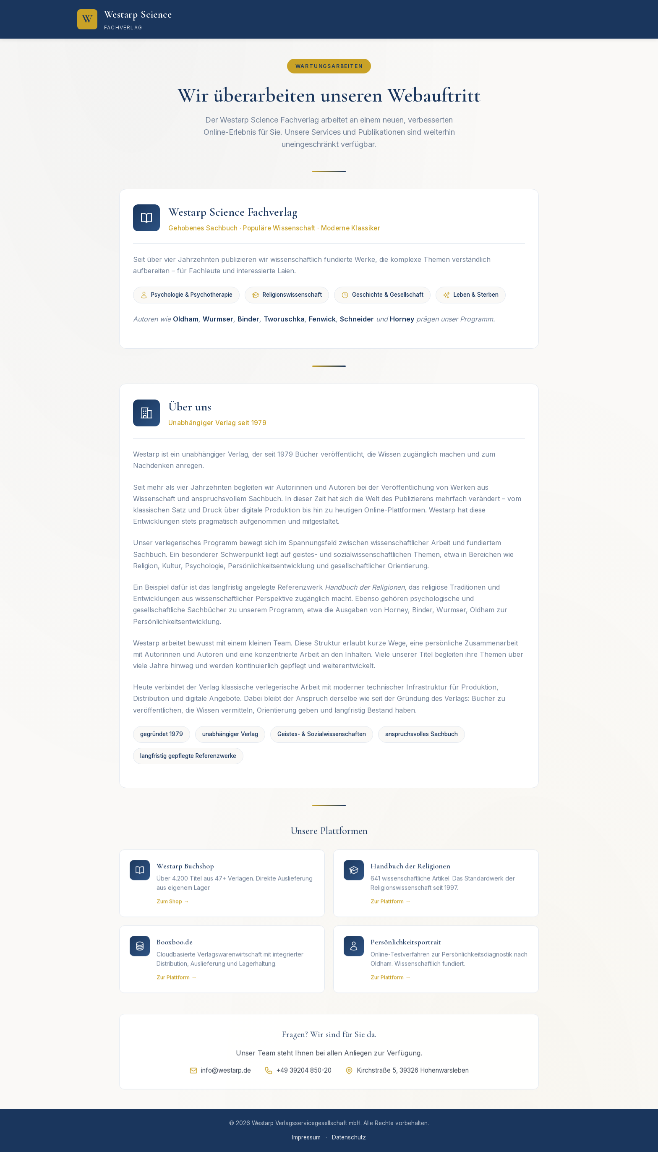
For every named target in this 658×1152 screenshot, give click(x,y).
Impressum (306, 1137)
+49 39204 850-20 (298, 1074)
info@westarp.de (220, 1074)
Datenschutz (349, 1137)
